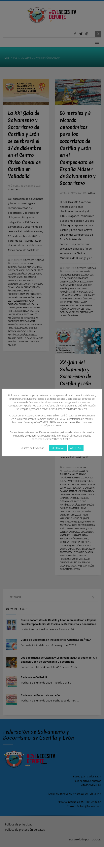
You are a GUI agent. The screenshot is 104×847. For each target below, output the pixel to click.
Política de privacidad (24, 435)
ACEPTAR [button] (75, 448)
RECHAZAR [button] (58, 448)
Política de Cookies (61, 439)
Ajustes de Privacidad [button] (32, 448)
